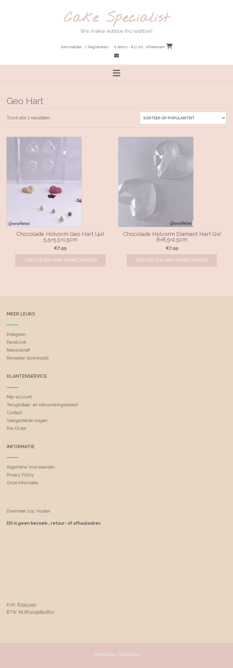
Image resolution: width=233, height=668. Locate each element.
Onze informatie (22, 482)
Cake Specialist (116, 18)
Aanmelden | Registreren (85, 47)
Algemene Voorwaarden (31, 467)
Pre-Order (16, 428)
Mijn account (19, 396)
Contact (14, 412)
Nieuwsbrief (18, 350)
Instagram (16, 334)
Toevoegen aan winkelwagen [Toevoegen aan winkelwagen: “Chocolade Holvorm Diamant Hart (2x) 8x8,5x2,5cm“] (171, 260)
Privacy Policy (20, 474)
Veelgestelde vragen (27, 420)
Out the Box (128, 654)
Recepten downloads (28, 358)
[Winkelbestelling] (183, 118)
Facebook (16, 342)
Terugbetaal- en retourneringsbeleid (42, 404)
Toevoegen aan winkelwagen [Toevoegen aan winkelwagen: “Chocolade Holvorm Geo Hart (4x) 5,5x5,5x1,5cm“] (60, 260)
